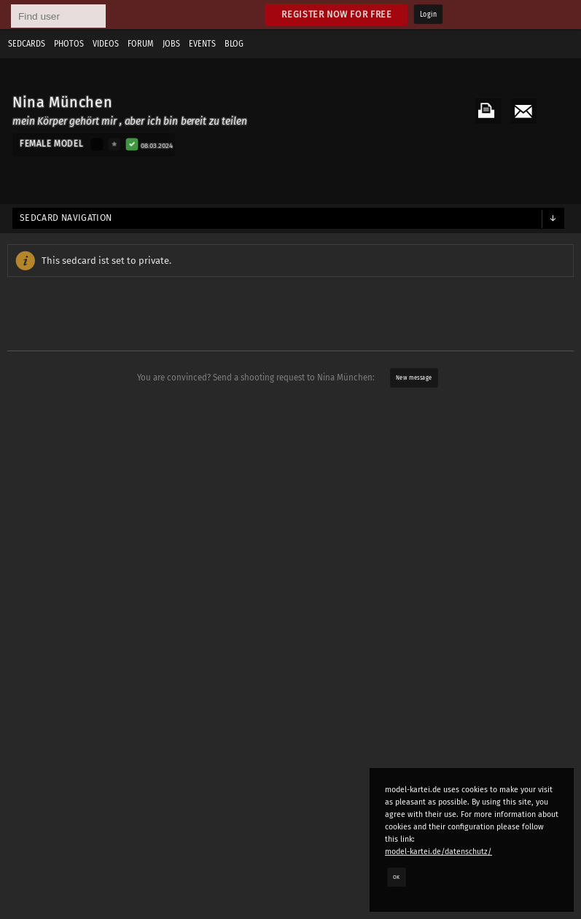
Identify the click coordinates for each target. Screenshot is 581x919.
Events (202, 44)
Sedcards (26, 44)
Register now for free (336, 14)
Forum (141, 44)
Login (428, 14)
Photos (69, 44)
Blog (234, 44)
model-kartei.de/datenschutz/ (438, 851)
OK (396, 876)
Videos (106, 44)
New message (414, 377)
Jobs (171, 44)
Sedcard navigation (66, 218)
